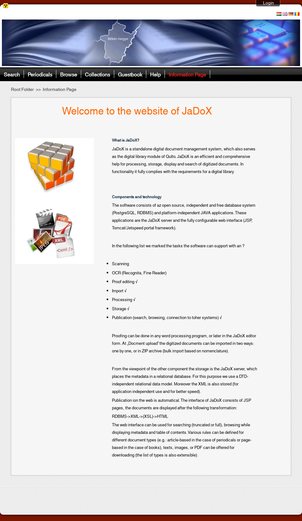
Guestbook (130, 74)
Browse (68, 74)
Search (12, 74)
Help (155, 74)
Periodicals (40, 74)
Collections (97, 74)
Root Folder (22, 90)
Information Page (187, 74)
